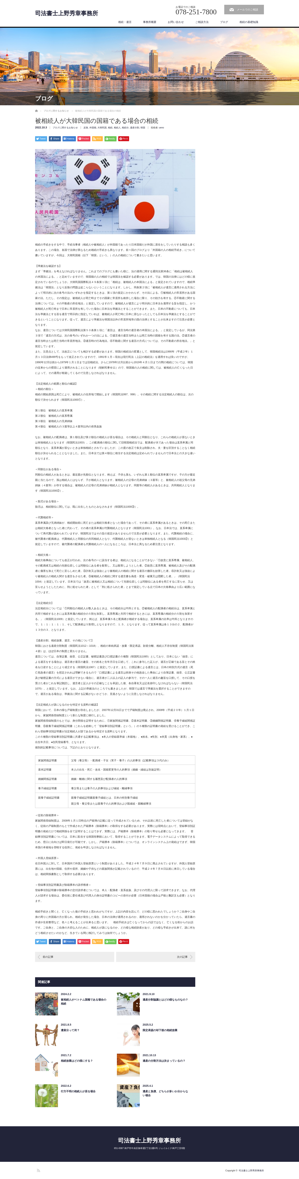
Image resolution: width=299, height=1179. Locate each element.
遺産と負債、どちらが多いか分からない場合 (165, 1093)
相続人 (117, 127)
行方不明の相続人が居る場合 (78, 1091)
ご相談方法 (202, 21)
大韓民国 (102, 127)
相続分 (125, 127)
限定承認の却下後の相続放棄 (160, 1030)
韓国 (143, 127)
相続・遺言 (125, 21)
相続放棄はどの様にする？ (77, 1060)
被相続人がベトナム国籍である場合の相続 (83, 1001)
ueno (161, 127)
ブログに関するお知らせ (65, 127)
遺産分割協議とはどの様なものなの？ (165, 999)
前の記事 (48, 956)
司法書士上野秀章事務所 (66, 13)
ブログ (224, 21)
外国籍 (92, 127)
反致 (86, 127)
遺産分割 (134, 127)
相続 (110, 127)
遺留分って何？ (70, 1030)
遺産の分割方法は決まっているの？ (164, 1060)
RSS (38, 1170)
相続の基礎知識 (249, 21)
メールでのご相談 (247, 9)
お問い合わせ (176, 21)
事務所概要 (149, 21)
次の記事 (182, 956)
